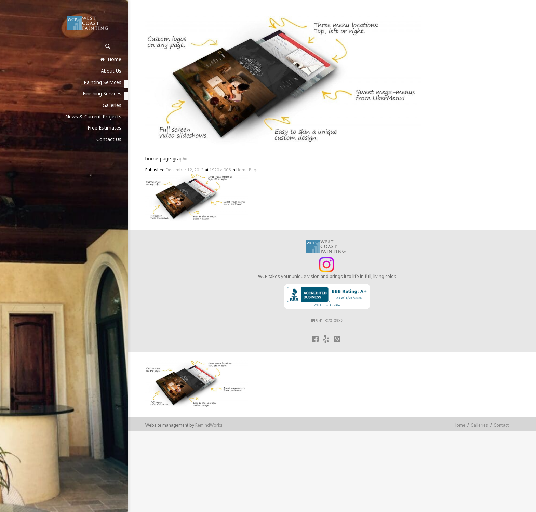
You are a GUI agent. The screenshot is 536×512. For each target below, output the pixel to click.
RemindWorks (209, 425)
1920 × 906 (220, 170)
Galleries (479, 425)
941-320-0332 (327, 320)
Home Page (247, 170)
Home (459, 425)
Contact (501, 425)
